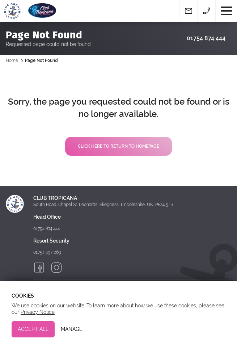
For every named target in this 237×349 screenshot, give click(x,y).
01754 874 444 (206, 38)
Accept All (33, 329)
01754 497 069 (47, 252)
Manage (71, 329)
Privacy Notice (38, 312)
